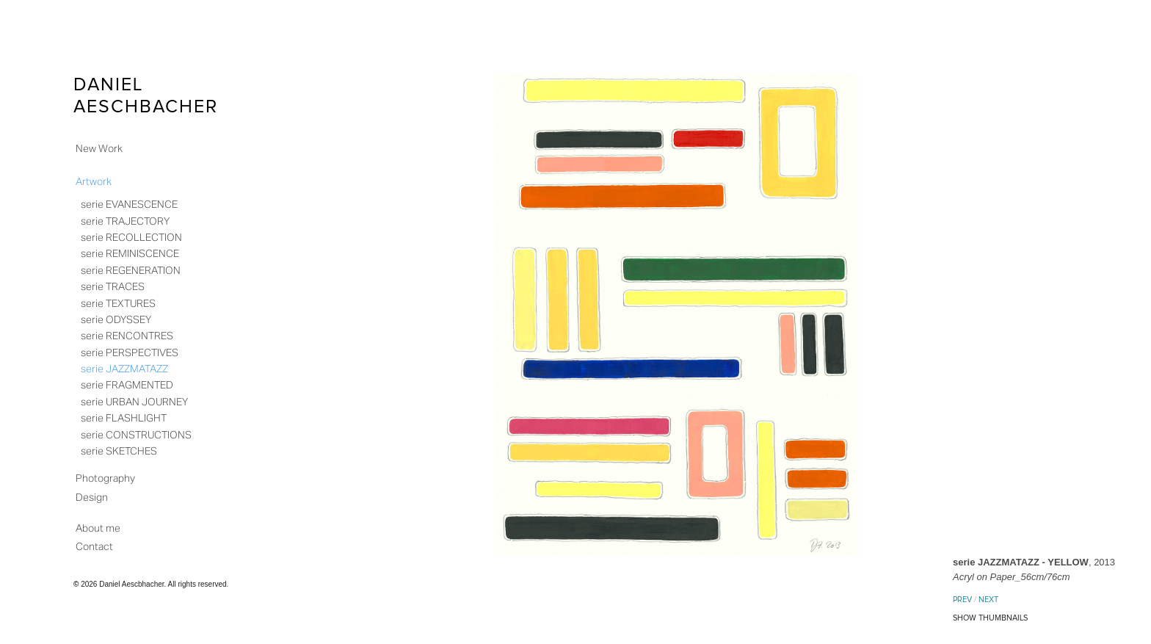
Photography (105, 478)
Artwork (94, 181)
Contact (94, 546)
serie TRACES (113, 286)
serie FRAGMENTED (127, 385)
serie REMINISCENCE (130, 253)
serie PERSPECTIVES (129, 352)
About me (98, 528)
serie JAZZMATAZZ (124, 369)
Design (92, 497)
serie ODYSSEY (116, 319)
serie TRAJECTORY (125, 221)
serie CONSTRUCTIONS (136, 435)
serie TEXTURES (118, 303)
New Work (99, 148)
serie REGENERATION (131, 270)
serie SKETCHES (119, 451)
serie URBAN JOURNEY (134, 402)
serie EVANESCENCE (129, 204)
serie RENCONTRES (127, 335)
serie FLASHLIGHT (124, 418)
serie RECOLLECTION (131, 237)
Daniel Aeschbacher (145, 95)
